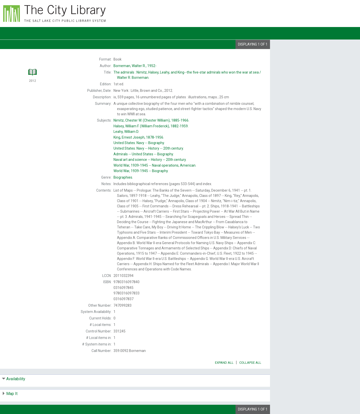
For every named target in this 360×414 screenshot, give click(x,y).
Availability (15, 378)
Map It (12, 393)
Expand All (224, 362)
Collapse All (250, 362)
